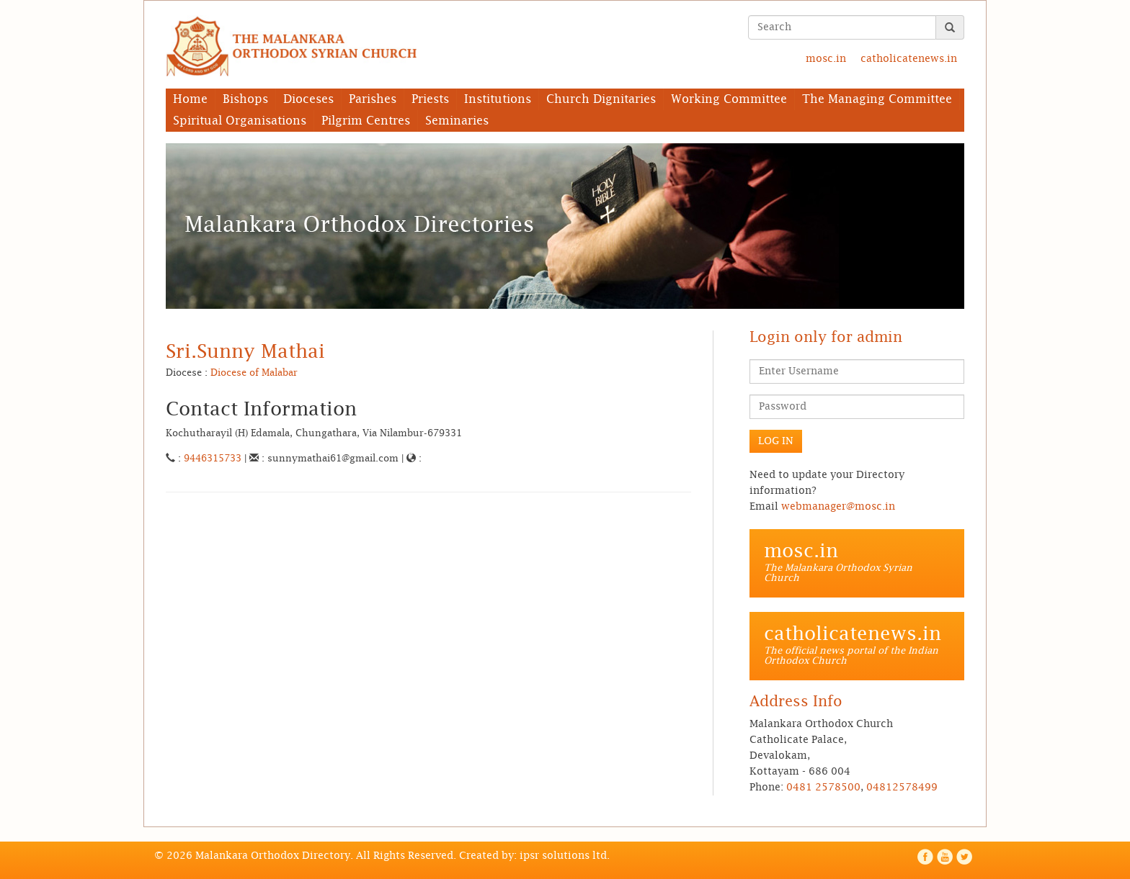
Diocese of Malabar (254, 373)
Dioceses (308, 99)
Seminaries (457, 121)
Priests (430, 99)
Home (190, 99)
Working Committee (729, 99)
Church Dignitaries (601, 99)
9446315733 (212, 459)
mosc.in (826, 59)
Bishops (245, 99)
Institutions (497, 99)
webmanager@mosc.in (838, 507)
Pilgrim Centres (365, 121)
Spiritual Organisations (239, 121)
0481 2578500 (823, 788)
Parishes (372, 99)
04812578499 (902, 788)
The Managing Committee (877, 99)
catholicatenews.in (908, 59)
